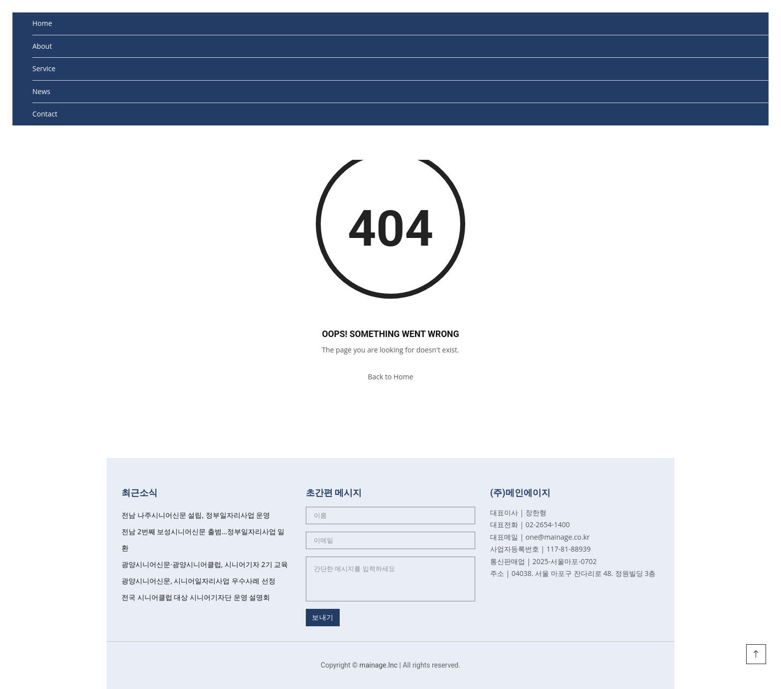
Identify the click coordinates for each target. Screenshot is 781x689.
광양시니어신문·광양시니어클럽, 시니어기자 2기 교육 (205, 564)
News (41, 91)
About (42, 46)
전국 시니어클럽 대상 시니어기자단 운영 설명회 (196, 597)
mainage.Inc (379, 665)
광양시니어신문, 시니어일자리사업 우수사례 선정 (198, 580)
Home (42, 23)
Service (43, 68)
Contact (44, 113)
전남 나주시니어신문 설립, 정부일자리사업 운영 (196, 515)
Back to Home (390, 376)
